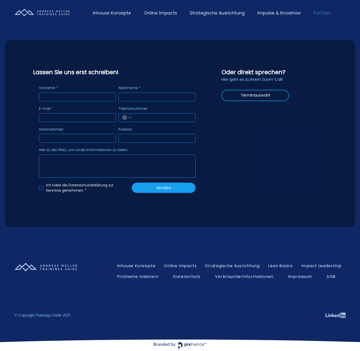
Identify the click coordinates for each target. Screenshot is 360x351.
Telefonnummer (133, 108)
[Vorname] (76, 97)
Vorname (48, 88)
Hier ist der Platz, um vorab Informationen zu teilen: (83, 150)
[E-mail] (76, 118)
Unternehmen (51, 129)
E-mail (46, 108)
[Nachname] (155, 97)
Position (125, 129)
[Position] (155, 138)
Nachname (129, 88)
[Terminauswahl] (255, 95)
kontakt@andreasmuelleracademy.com (191, 249)
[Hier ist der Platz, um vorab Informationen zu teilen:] (117, 166)
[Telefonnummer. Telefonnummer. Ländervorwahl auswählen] (127, 118)
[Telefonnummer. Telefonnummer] (162, 118)
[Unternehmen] (76, 138)
